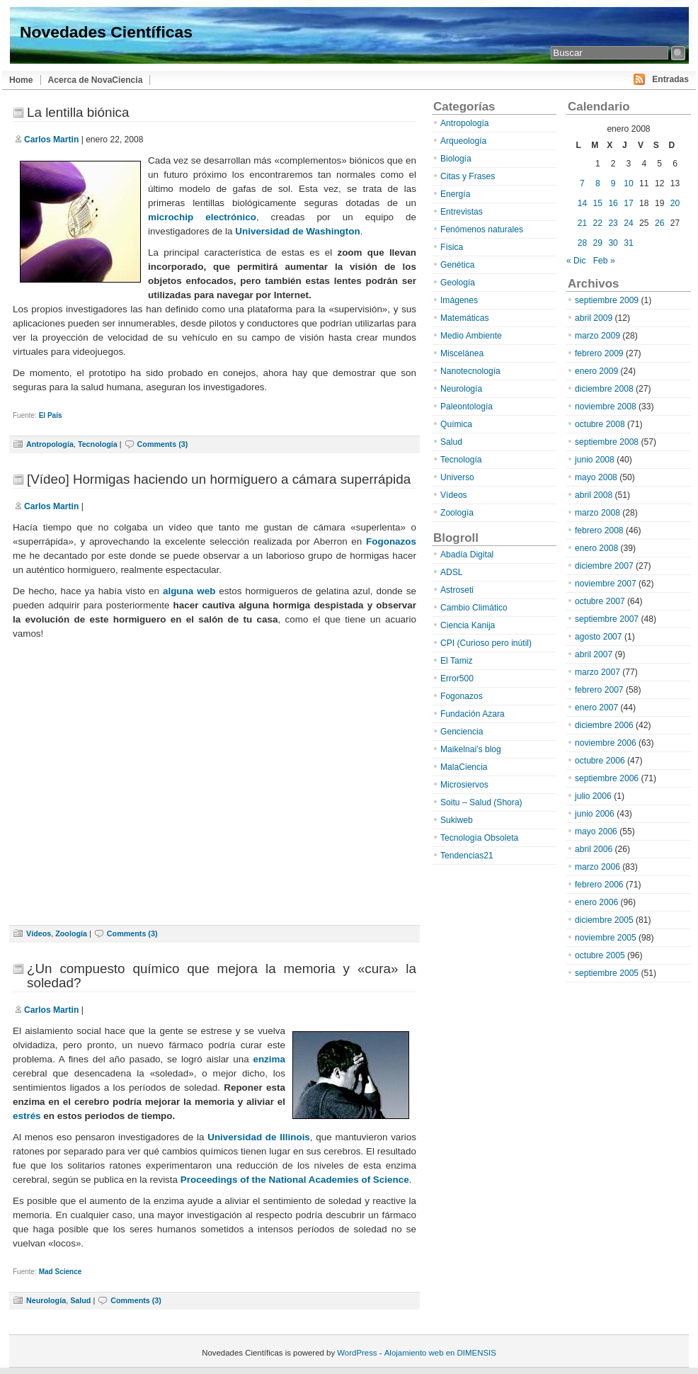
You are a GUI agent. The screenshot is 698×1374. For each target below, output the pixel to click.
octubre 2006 (600, 761)
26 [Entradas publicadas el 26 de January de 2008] (659, 223)
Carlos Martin (51, 139)
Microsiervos (464, 785)
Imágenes (459, 300)
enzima (269, 1059)
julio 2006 (593, 796)
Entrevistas (461, 212)
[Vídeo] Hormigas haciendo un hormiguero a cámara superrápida (219, 479)
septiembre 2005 (607, 973)
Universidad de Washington (297, 231)
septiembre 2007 (607, 619)
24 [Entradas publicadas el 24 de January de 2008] (628, 223)
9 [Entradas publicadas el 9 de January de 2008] (613, 183)
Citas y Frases (467, 176)
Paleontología (466, 406)
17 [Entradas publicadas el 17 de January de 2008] (628, 203)
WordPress (357, 1353)
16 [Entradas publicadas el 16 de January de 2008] (612, 203)
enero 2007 (596, 707)
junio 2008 (594, 460)
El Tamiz (456, 661)
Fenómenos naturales (481, 229)
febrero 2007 (599, 690)
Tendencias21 (466, 856)
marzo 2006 (597, 867)
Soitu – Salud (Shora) (481, 802)
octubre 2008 (600, 424)
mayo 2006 (596, 831)
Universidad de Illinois (258, 1137)
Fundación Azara (472, 714)
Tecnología (98, 444)
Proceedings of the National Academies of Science (295, 1179)
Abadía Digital (466, 555)
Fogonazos (391, 541)
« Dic (576, 261)
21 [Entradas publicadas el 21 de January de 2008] (582, 223)
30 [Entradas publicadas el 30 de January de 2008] (612, 243)
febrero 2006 (599, 885)
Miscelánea (462, 353)
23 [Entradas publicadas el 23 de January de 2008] (612, 223)
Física (451, 247)
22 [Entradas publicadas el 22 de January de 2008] (597, 223)
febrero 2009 (599, 353)
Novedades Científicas (106, 32)
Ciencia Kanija (467, 625)
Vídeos (38, 933)
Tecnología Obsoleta (479, 838)
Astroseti (457, 590)
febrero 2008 (599, 530)
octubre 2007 (600, 601)
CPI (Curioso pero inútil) (486, 643)
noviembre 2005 (605, 938)
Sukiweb (456, 820)
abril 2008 (593, 495)
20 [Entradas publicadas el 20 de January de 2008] (675, 203)
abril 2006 (593, 849)
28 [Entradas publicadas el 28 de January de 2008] (582, 243)
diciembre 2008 (604, 389)
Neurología (46, 1300)
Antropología (50, 444)
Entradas (670, 79)
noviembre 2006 (605, 743)
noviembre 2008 (605, 406)
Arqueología (463, 141)
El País (50, 415)
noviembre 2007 (605, 584)
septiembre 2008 (607, 442)
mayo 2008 (596, 477)
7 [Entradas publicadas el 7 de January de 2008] (582, 183)
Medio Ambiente (471, 336)
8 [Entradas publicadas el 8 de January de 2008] (597, 183)
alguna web (189, 591)
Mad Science (60, 1272)
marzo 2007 (597, 672)
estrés (27, 1116)
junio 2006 (594, 814)
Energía (455, 194)
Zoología (71, 933)
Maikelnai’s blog (470, 749)
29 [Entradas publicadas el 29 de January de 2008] (597, 243)
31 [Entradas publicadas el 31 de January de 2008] (628, 243)
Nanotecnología (470, 371)
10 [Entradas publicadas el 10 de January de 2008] (628, 183)
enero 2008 (596, 548)
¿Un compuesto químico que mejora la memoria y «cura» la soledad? (221, 975)
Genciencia (462, 732)
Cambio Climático (474, 608)
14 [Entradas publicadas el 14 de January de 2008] (582, 203)
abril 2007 (593, 654)
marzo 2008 (597, 513)
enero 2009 (596, 371)
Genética (457, 265)
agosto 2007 (598, 637)
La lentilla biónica (78, 112)
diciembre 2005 (604, 920)
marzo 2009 (597, 336)
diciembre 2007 (604, 566)
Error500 (457, 678)
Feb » (604, 261)
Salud (80, 1300)
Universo (457, 477)
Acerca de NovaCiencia (95, 80)
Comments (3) (162, 444)
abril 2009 (593, 318)
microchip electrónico (202, 217)
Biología (455, 159)
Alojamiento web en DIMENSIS (440, 1353)
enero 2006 (596, 902)
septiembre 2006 (607, 778)
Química (456, 424)
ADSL (451, 572)
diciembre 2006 (604, 725)
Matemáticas (464, 318)
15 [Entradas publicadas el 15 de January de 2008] (597, 203)
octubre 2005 (600, 955)
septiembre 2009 (607, 300)
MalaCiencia (464, 767)
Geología (457, 283)
